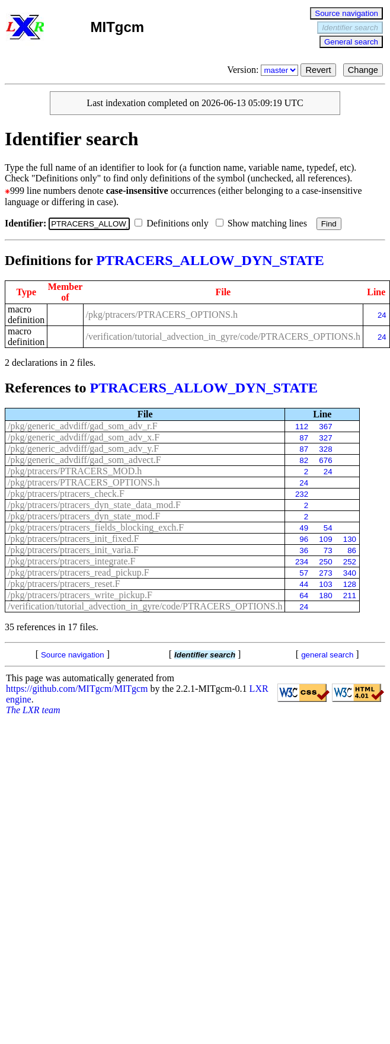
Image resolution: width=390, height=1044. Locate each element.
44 (303, 584)
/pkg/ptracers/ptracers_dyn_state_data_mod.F (94, 505)
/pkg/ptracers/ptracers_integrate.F (71, 561)
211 (349, 595)
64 (303, 595)
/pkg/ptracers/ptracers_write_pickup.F (80, 595)
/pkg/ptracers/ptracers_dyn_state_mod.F (84, 516)
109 (325, 539)
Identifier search (350, 27)
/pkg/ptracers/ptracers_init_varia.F (73, 550)
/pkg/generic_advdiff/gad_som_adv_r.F (83, 426)
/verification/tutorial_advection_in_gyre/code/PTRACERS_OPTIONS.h (223, 336)
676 (325, 460)
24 (382, 315)
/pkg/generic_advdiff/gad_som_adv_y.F (83, 448)
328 (325, 449)
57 (303, 573)
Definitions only (174, 223)
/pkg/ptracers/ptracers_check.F (66, 494)
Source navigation (346, 13)
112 (301, 426)
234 (301, 561)
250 (325, 561)
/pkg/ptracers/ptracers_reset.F (64, 584)
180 (325, 595)
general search (327, 654)
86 (351, 550)
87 (303, 437)
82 (303, 460)
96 (303, 539)
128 (349, 584)
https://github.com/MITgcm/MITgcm (77, 689)
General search (351, 41)
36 (303, 550)
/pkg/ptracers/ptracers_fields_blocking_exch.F (96, 527)
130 (349, 539)
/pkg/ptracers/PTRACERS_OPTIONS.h (162, 314)
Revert (318, 70)
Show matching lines (264, 223)
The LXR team (33, 710)
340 (349, 573)
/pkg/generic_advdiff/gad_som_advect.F (84, 460)
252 (349, 561)
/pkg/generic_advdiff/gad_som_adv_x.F (83, 437)
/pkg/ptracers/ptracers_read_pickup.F (78, 572)
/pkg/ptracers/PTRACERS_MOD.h (75, 471)
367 (325, 426)
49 (303, 527)
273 (325, 573)
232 (301, 494)
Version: (264, 70)
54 (328, 527)
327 (325, 437)
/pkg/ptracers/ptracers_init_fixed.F (73, 539)
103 (325, 584)
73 (328, 550)
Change (363, 70)
